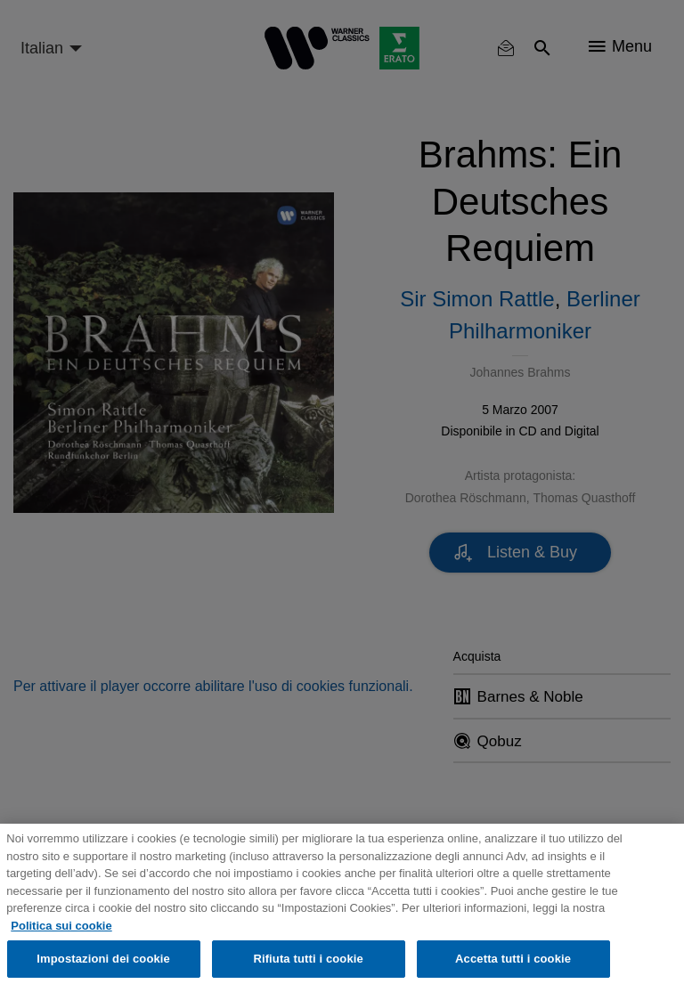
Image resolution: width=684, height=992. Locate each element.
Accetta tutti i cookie (513, 958)
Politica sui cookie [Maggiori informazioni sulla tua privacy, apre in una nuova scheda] (61, 925)
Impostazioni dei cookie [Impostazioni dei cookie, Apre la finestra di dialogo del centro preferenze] (103, 958)
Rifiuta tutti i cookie (307, 958)
